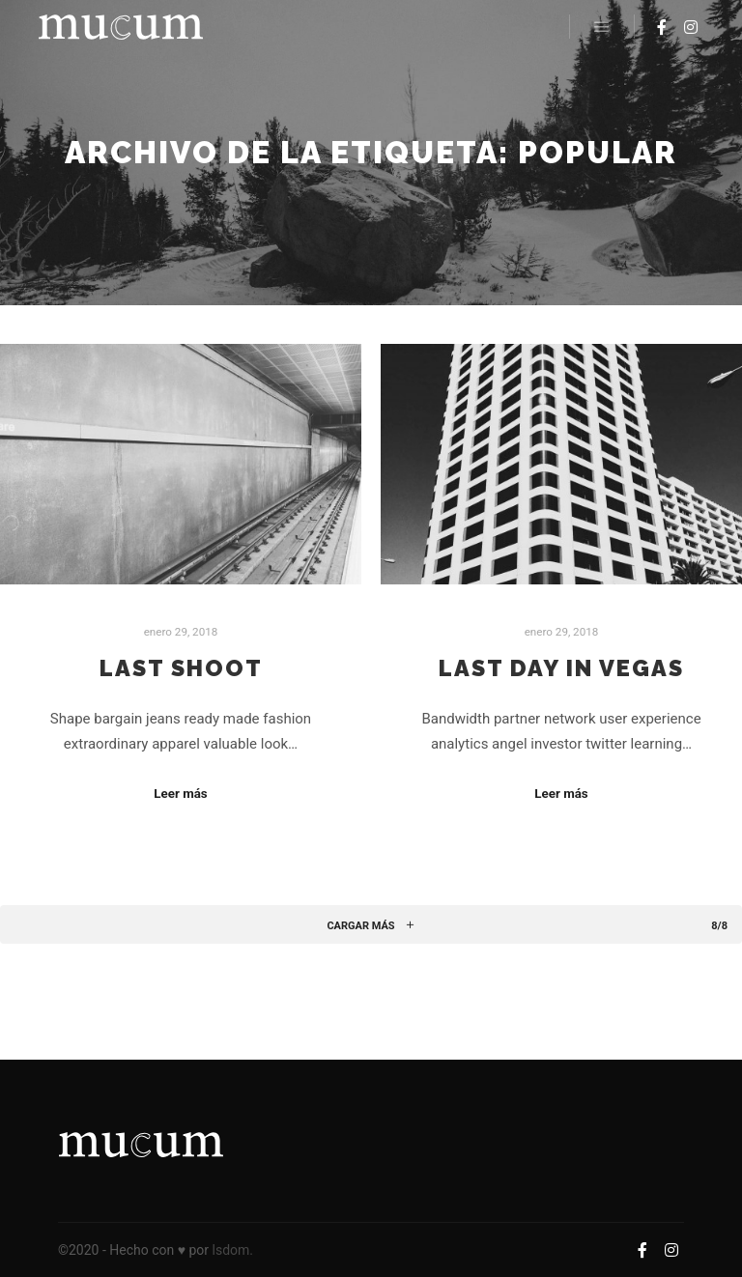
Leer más (180, 793)
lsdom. (233, 1250)
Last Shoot (181, 668)
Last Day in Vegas (561, 668)
